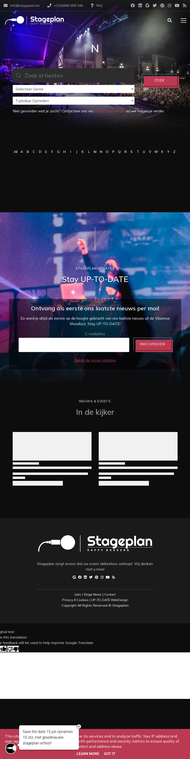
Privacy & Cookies (75, 600)
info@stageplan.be (109, 111)
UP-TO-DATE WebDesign (109, 600)
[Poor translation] (13, 648)
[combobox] (74, 75)
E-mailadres (95, 334)
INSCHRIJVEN (152, 344)
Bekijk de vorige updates (95, 360)
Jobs (78, 594)
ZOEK (159, 80)
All (15, 152)
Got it (109, 754)
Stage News (93, 594)
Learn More (88, 754)
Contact (110, 594)
